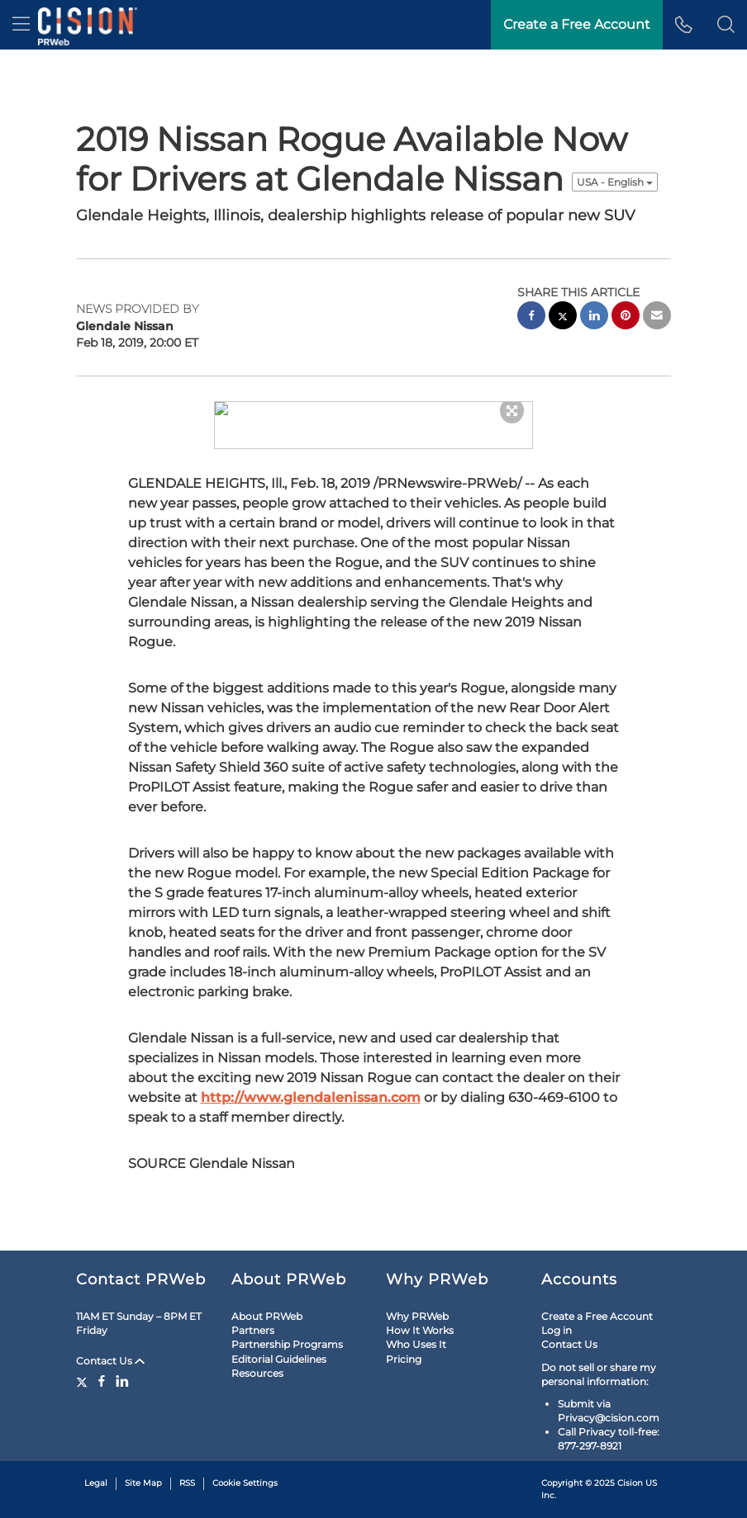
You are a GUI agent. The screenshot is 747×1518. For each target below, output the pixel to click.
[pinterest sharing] (625, 317)
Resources (257, 1360)
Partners (252, 1317)
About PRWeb (266, 1303)
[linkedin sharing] (594, 317)
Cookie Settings (245, 1469)
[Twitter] (84, 1368)
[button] (726, 25)
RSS (187, 1469)
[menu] (21, 25)
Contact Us (110, 1347)
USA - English (615, 182)
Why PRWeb (417, 1303)
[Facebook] (101, 1368)
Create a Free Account (597, 1303)
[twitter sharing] (563, 317)
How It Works (420, 1317)
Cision (630, 1469)
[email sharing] (657, 317)
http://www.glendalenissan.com (311, 1084)
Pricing (403, 1346)
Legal (95, 1469)
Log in (556, 1317)
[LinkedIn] (122, 1368)
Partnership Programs (287, 1331)
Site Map (143, 1469)
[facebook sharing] (531, 317)
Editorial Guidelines (278, 1346)
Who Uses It (416, 1331)
